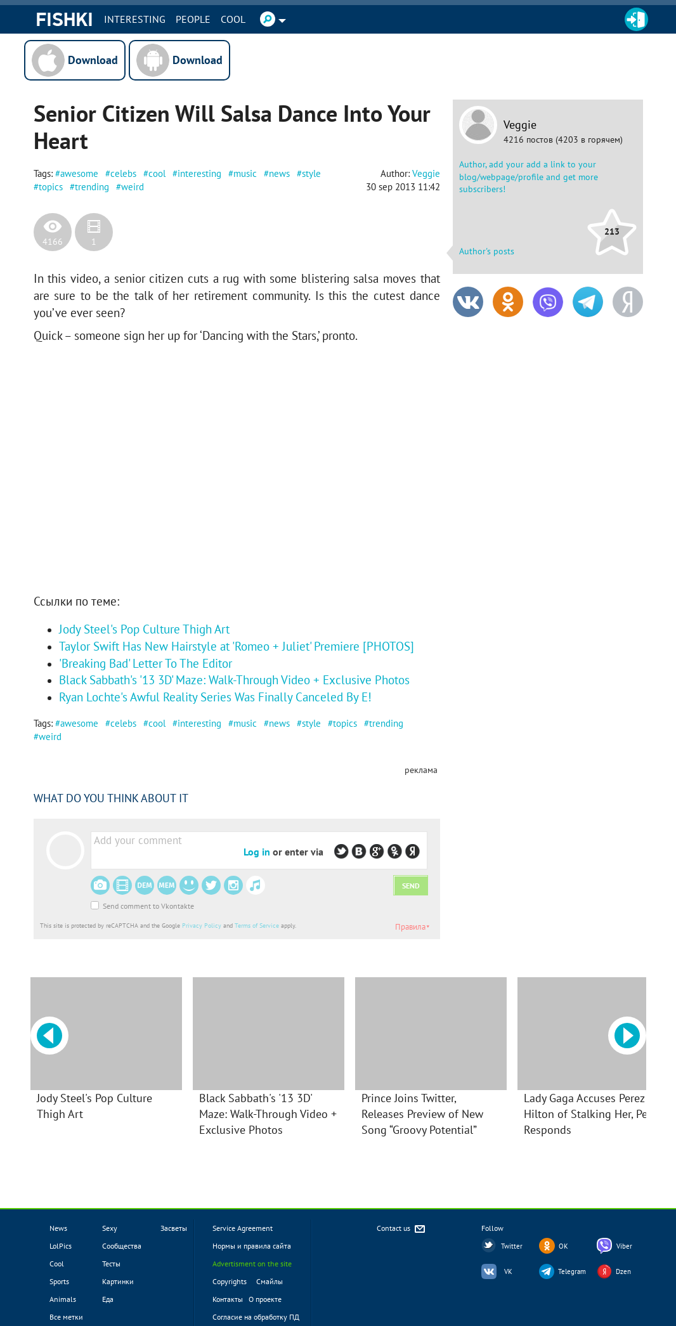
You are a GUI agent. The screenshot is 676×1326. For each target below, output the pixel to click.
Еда (108, 1299)
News (58, 1228)
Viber (624, 1246)
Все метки (66, 1317)
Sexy (109, 1228)
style (311, 173)
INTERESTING (135, 19)
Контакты (227, 1299)
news (279, 173)
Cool (233, 19)
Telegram (572, 1271)
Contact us (402, 1229)
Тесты (111, 1263)
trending (92, 187)
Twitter (512, 1246)
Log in (257, 851)
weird (132, 187)
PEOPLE (193, 19)
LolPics (60, 1246)
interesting (199, 173)
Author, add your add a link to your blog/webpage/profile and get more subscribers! (528, 177)
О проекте (265, 1299)
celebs (123, 173)
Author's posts (486, 251)
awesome (79, 173)
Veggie (520, 125)
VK (508, 1271)
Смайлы (269, 1281)
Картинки (118, 1281)
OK (563, 1246)
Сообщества (121, 1246)
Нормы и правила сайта (251, 1246)
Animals (62, 1299)
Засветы (173, 1228)
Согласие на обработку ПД (255, 1317)
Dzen (623, 1271)
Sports (59, 1281)
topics (51, 187)
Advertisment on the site (252, 1263)
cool (157, 173)
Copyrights (229, 1281)
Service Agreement (242, 1228)
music (245, 173)
